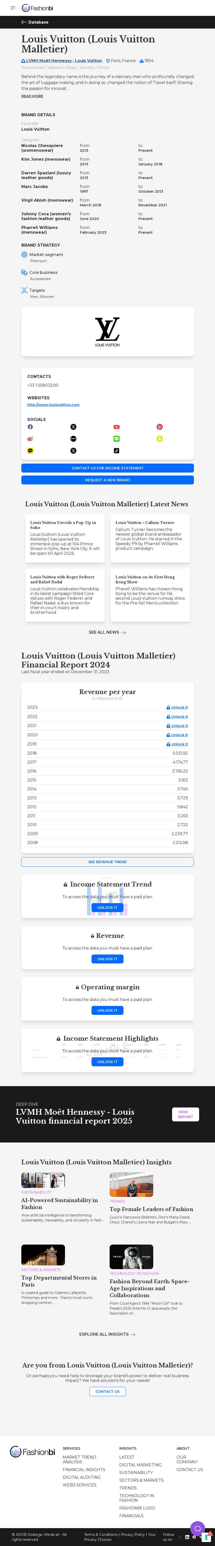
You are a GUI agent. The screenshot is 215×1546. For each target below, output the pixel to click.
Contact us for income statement (108, 468)
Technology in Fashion (136, 1498)
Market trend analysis (79, 1459)
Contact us (107, 1391)
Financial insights (84, 1469)
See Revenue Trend (107, 862)
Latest (127, 1457)
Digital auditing (82, 1477)
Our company (187, 1459)
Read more (32, 96)
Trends (128, 1488)
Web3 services (79, 1485)
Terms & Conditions (101, 1534)
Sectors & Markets (141, 1480)
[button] (197, 1528)
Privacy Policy (133, 1534)
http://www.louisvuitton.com (53, 405)
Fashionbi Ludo (137, 1508)
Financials (131, 1515)
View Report (185, 1114)
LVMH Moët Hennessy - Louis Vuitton (64, 60)
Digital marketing (140, 1465)
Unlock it (179, 707)
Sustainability (136, 1472)
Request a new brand (107, 480)
